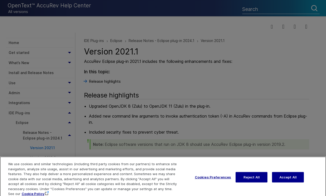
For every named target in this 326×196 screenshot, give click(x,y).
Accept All (288, 180)
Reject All (251, 180)
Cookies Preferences (213, 180)
